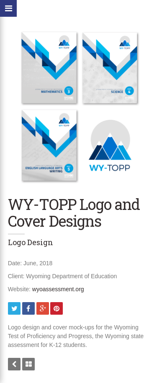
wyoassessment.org (58, 289)
